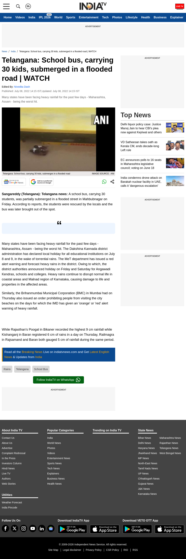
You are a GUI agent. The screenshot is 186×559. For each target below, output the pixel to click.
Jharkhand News (147, 453)
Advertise (7, 448)
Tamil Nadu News (148, 468)
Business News (56, 478)
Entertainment (88, 17)
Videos (20, 17)
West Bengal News (170, 453)
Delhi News (144, 443)
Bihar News (144, 437)
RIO (126, 549)
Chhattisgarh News (148, 478)
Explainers (53, 473)
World (58, 17)
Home (8, 17)
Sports (70, 17)
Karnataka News (147, 493)
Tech (105, 17)
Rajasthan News (168, 443)
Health (145, 17)
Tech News (53, 468)
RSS (135, 549)
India (32, 17)
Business (160, 17)
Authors (6, 478)
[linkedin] (41, 528)
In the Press (8, 458)
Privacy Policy (94, 549)
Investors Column (12, 463)
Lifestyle (132, 17)
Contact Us (8, 437)
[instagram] (23, 528)
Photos (117, 17)
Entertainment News (58, 458)
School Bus (41, 369)
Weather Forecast (12, 502)
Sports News (54, 463)
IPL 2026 (45, 17)
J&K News (144, 488)
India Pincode (9, 507)
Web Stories (9, 483)
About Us (7, 443)
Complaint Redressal (13, 453)
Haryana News (146, 448)
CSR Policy (112, 549)
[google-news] (50, 528)
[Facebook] (5, 528)
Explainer (176, 17)
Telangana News (168, 448)
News (4, 51)
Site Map (53, 549)
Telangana (22, 369)
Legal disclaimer (72, 549)
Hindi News (8, 468)
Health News (54, 483)
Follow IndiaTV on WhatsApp (58, 380)
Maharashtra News (170, 437)
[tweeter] (14, 528)
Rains (7, 369)
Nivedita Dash (22, 86)
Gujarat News (145, 483)
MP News (143, 458)
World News (54, 443)
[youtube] (32, 528)
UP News (143, 473)
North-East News (147, 463)
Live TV (6, 473)
